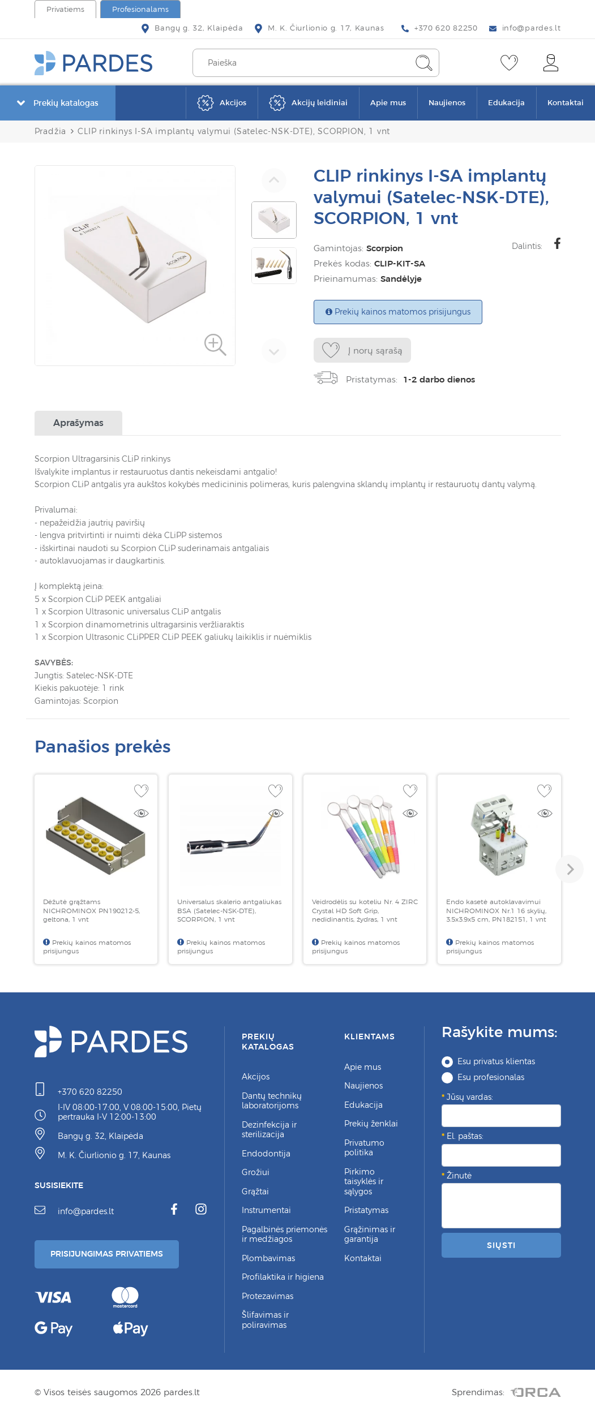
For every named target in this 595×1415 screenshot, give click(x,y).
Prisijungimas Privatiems (112, 1253)
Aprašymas (78, 423)
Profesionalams (140, 9)
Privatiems (65, 9)
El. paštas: (465, 1136)
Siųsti (501, 1245)
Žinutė (459, 1175)
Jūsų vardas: (470, 1097)
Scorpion (384, 248)
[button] (569, 869)
